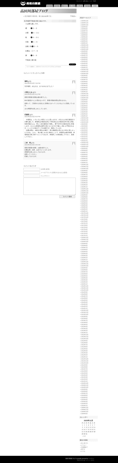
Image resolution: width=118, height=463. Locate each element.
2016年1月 (84, 259)
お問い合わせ (85, 1)
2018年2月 (84, 209)
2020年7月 (84, 152)
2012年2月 (84, 355)
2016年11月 (84, 239)
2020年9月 (84, 148)
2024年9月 (84, 51)
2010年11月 (84, 385)
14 (94, 427)
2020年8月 (84, 150)
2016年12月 (84, 237)
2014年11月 (84, 288)
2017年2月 (84, 233)
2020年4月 (84, 156)
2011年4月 (84, 375)
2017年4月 (84, 229)
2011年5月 (84, 373)
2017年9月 (84, 219)
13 (92, 427)
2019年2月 (84, 185)
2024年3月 (84, 63)
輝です (83, 449)
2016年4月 (84, 253)
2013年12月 (84, 310)
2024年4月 (84, 61)
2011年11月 (84, 361)
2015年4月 (84, 278)
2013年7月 (84, 320)
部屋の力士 (64, 6)
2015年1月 (84, 284)
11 (88, 427)
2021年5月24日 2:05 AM (32, 144)
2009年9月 (84, 413)
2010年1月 (84, 405)
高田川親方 (57, 6)
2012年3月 (84, 353)
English (94, 0)
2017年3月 (84, 231)
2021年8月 (84, 126)
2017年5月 (84, 227)
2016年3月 (84, 255)
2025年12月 (84, 21)
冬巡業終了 (84, 447)
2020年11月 (84, 144)
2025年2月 (84, 41)
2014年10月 (84, 290)
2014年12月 (84, 286)
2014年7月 (84, 296)
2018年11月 (84, 191)
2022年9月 (84, 99)
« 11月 (84, 436)
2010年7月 (84, 393)
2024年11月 (84, 47)
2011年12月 (84, 359)
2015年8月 (84, 270)
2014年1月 (84, 308)
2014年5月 (84, 300)
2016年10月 (84, 241)
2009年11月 (84, 409)
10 (86, 427)
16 (84, 429)
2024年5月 (84, 59)
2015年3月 (84, 280)
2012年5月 (84, 349)
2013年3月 (84, 328)
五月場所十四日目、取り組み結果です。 (39, 16)
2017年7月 (84, 223)
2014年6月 (84, 298)
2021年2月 (84, 138)
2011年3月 (84, 377)
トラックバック (48, 66)
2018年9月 (84, 195)
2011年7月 (84, 369)
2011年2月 (84, 379)
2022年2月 (84, 114)
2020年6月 (84, 154)
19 (90, 429)
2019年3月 (84, 183)
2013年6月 (84, 322)
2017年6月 (84, 225)
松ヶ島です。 (85, 443)
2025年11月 (84, 23)
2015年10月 (84, 266)
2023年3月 (84, 87)
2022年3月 (84, 112)
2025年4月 (84, 37)
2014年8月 (84, 294)
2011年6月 (84, 371)
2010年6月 (84, 395)
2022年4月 (84, 110)
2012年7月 (84, 344)
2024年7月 (84, 55)
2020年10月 (84, 146)
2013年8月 (84, 318)
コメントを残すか (30, 66)
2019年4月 (84, 180)
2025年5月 (84, 35)
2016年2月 (84, 257)
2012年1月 (84, 357)
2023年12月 (84, 69)
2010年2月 (84, 403)
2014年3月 (84, 304)
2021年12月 (84, 118)
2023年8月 (84, 77)
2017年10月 (84, 217)
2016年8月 (84, 245)
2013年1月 (84, 332)
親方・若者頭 (72, 6)
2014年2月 (84, 306)
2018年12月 (84, 189)
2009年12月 (84, 407)
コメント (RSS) (89, 460)
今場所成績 (87, 6)
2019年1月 (84, 187)
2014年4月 (84, 302)
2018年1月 (84, 211)
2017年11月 (84, 215)
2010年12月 (84, 383)
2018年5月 (84, 203)
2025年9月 (84, 27)
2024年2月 (84, 65)
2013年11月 (84, 312)
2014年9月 (84, 292)
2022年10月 (84, 97)
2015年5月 (84, 276)
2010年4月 (84, 399)
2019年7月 (84, 174)
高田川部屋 (30, 3)
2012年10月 (84, 338)
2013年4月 (84, 326)
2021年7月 (84, 128)
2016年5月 (84, 251)
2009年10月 (84, 411)
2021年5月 (84, 132)
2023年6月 (84, 81)
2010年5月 (84, 397)
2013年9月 (84, 316)
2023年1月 (84, 91)
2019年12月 (84, 164)
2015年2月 (84, 282)
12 (90, 427)
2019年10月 (84, 168)
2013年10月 (84, 314)
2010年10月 (84, 387)
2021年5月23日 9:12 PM (32, 94)
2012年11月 (84, 336)
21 (94, 429)
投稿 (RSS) (80, 460)
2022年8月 (84, 102)
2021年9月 (84, 124)
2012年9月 (84, 340)
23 (84, 431)
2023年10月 (84, 73)
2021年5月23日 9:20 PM (32, 116)
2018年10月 (84, 193)
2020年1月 (84, 162)
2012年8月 (84, 342)
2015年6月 (84, 274)
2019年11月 (84, 166)
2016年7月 (84, 247)
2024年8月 (84, 53)
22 (82, 431)
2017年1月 (84, 235)
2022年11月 (84, 95)
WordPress (91, 458)
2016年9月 (84, 243)
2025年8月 (84, 29)
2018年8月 (84, 197)
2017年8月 (84, 221)
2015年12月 (84, 261)
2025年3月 (84, 39)
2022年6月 (84, 106)
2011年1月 (84, 381)
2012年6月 (84, 347)
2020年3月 (84, 158)
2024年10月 (84, 49)
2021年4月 (84, 134)
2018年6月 (84, 201)
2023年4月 (84, 85)
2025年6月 (84, 33)
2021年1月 (84, 140)
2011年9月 (84, 365)
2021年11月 (84, 120)
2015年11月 (84, 263)
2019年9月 (84, 170)
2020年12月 (84, 142)
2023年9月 (84, 75)
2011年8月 (84, 367)
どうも (83, 451)
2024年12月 (84, 45)
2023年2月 (84, 89)
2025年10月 (84, 25)
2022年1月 (84, 116)
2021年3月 (84, 136)
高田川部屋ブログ (48, 11)
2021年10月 (84, 122)
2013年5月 (84, 324)
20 (92, 429)
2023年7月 (84, 79)
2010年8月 (84, 391)
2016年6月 (84, 249)
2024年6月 (84, 57)
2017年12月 (84, 213)
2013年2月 (84, 330)
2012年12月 (84, 334)
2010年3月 (84, 401)
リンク (90, 1)
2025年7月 (84, 31)
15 (82, 429)
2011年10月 (84, 363)
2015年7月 (84, 272)
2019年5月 (84, 178)
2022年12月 (84, 93)
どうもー (83, 445)
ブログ (94, 6)
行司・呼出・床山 (79, 6)
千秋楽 (72, 16)
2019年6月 (84, 176)
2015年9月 (84, 268)
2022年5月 (84, 108)
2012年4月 (84, 351)
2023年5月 (84, 83)
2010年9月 (84, 389)
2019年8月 (84, 172)
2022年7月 (84, 104)
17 (86, 429)
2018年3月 (84, 207)
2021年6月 (84, 130)
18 (88, 429)
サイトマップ (79, 1)
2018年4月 (84, 205)
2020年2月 (84, 160)
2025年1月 (84, 43)
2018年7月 (84, 199)
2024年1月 (84, 67)
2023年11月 (84, 71)
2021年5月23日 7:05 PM (32, 83)
